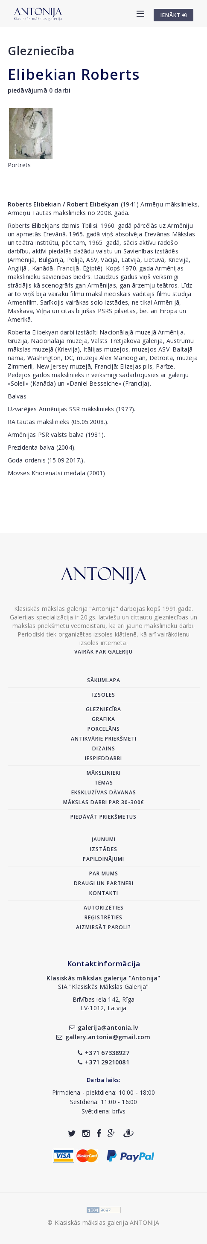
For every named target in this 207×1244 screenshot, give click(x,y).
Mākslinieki (104, 772)
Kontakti (103, 893)
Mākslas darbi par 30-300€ (103, 802)
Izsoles (103, 694)
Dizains (103, 748)
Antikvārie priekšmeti (104, 738)
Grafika (103, 719)
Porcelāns (103, 728)
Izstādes (103, 849)
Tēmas (103, 782)
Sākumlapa (103, 680)
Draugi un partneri (104, 883)
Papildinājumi (103, 859)
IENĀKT (173, 15)
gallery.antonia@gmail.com (103, 1037)
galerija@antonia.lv (103, 1027)
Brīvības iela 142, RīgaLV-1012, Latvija (104, 1003)
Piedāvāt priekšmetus (103, 816)
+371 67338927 (103, 1053)
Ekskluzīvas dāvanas (103, 792)
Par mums (103, 873)
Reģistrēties (103, 917)
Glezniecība (41, 50)
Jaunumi (104, 839)
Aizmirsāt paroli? (103, 927)
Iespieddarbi (103, 758)
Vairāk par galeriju (103, 651)
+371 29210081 (103, 1062)
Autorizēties (104, 907)
